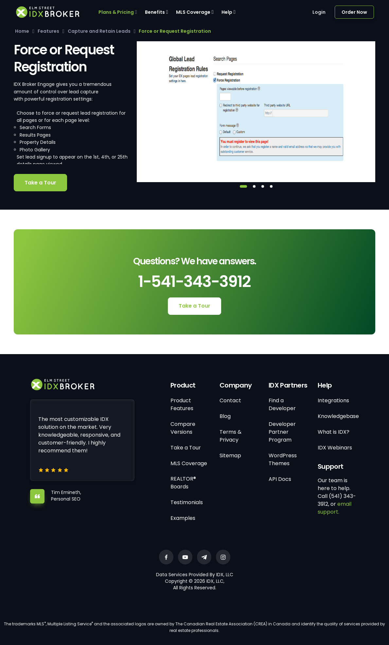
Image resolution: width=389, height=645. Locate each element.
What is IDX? (333, 432)
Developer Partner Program (282, 432)
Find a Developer (282, 404)
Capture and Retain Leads (99, 31)
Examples (182, 518)
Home (22, 31)
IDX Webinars (335, 447)
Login (319, 12)
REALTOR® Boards (183, 482)
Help (226, 12)
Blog (225, 416)
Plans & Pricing (116, 12)
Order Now (354, 12)
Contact (230, 400)
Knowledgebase (338, 416)
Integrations (333, 400)
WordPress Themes (283, 459)
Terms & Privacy (230, 436)
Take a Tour (40, 182)
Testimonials (186, 502)
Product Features (181, 404)
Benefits (155, 12)
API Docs (280, 479)
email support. (334, 508)
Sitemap (230, 455)
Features (48, 31)
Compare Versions (182, 428)
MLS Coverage (193, 12)
